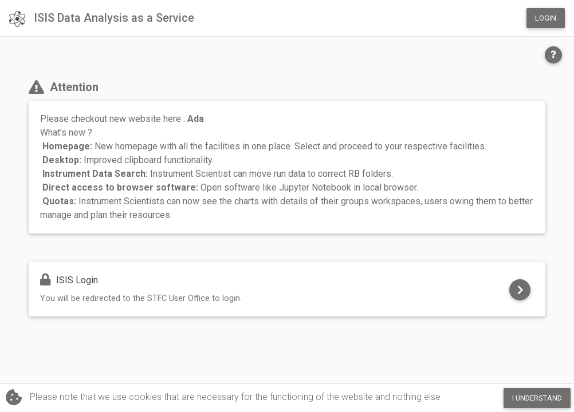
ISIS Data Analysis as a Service (101, 19)
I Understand (537, 398)
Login (545, 18)
